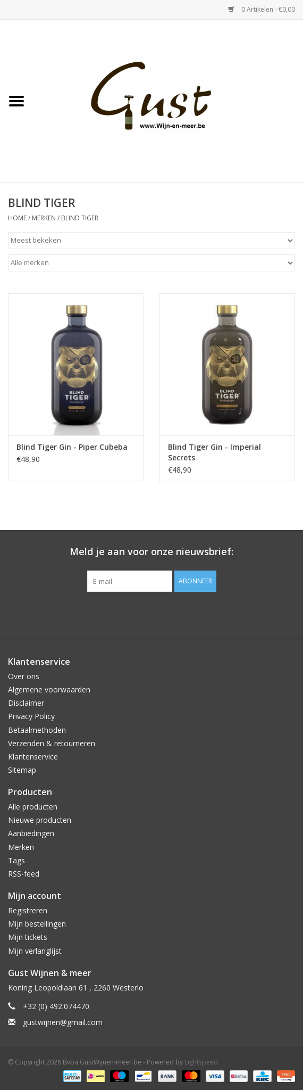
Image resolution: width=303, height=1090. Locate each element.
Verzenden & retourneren (51, 743)
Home (17, 217)
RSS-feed (23, 874)
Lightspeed (201, 1062)
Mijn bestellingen (37, 924)
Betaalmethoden (37, 730)
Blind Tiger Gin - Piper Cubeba (72, 447)
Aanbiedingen (31, 833)
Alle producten (32, 807)
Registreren (27, 910)
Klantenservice (33, 757)
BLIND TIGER (79, 217)
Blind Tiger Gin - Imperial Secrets (214, 452)
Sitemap (22, 770)
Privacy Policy (31, 716)
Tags (16, 860)
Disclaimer (26, 703)
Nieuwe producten (39, 820)
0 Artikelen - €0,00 (261, 9)
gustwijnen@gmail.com (63, 1022)
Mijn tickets (27, 937)
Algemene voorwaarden (49, 689)
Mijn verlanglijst (35, 951)
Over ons (23, 676)
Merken (44, 217)
